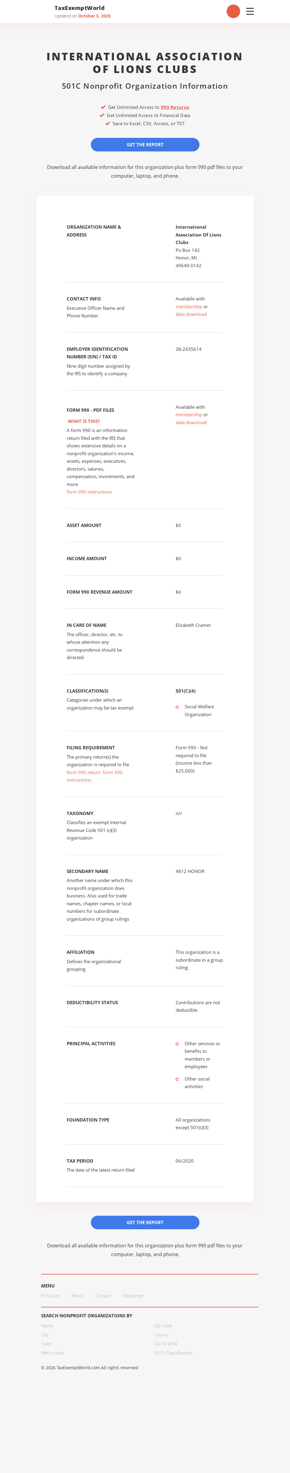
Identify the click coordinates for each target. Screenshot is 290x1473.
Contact (103, 1296)
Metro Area (52, 1353)
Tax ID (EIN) (165, 1344)
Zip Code (163, 1325)
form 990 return (83, 772)
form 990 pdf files (205, 167)
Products (50, 1296)
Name (47, 1325)
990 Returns (175, 107)
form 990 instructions (89, 492)
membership (189, 306)
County (161, 1335)
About (77, 1296)
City (44, 1335)
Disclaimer (133, 1296)
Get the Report (145, 144)
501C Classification (173, 1353)
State (46, 1344)
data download (191, 314)
